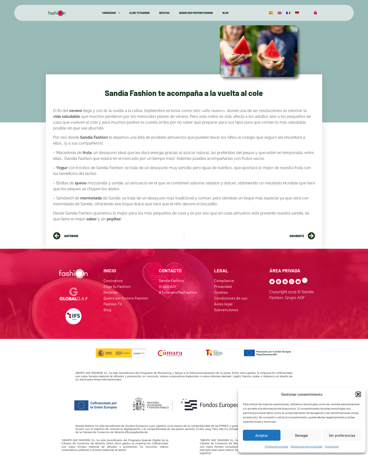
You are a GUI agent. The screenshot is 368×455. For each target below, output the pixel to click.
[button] (358, 394)
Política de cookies (276, 446)
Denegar (301, 435)
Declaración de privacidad (306, 446)
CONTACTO (170, 270)
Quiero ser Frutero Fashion (196, 12)
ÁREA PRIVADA (284, 270)
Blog (225, 12)
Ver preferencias (342, 435)
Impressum (332, 446)
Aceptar (261, 435)
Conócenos (111, 13)
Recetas (164, 12)
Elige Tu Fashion (139, 12)
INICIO (110, 270)
